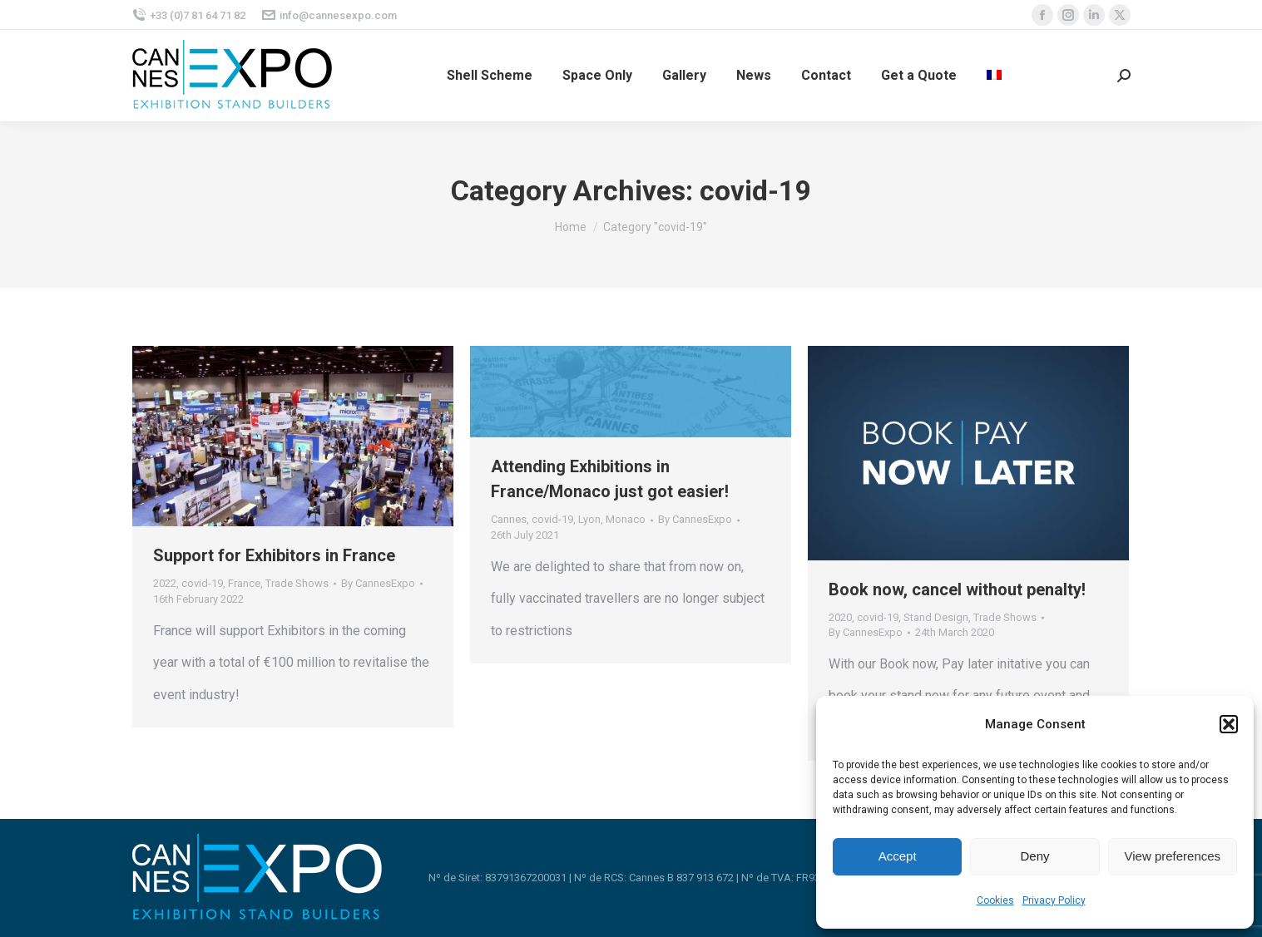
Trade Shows (297, 583)
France (244, 583)
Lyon (589, 519)
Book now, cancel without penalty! (957, 589)
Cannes (509, 519)
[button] (1228, 724)
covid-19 (202, 583)
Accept (897, 856)
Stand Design (935, 617)
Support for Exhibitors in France (274, 555)
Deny (1034, 856)
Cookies (995, 900)
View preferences (1173, 856)
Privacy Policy (1054, 900)
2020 (840, 617)
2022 (164, 583)
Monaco (626, 519)
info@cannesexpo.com (329, 15)
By (378, 583)
